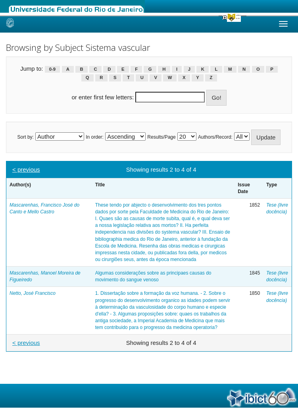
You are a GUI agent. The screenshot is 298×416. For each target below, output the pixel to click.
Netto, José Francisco (33, 293)
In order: (95, 137)
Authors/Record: (215, 137)
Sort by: (25, 137)
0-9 (52, 69)
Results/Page (161, 137)
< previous (26, 169)
